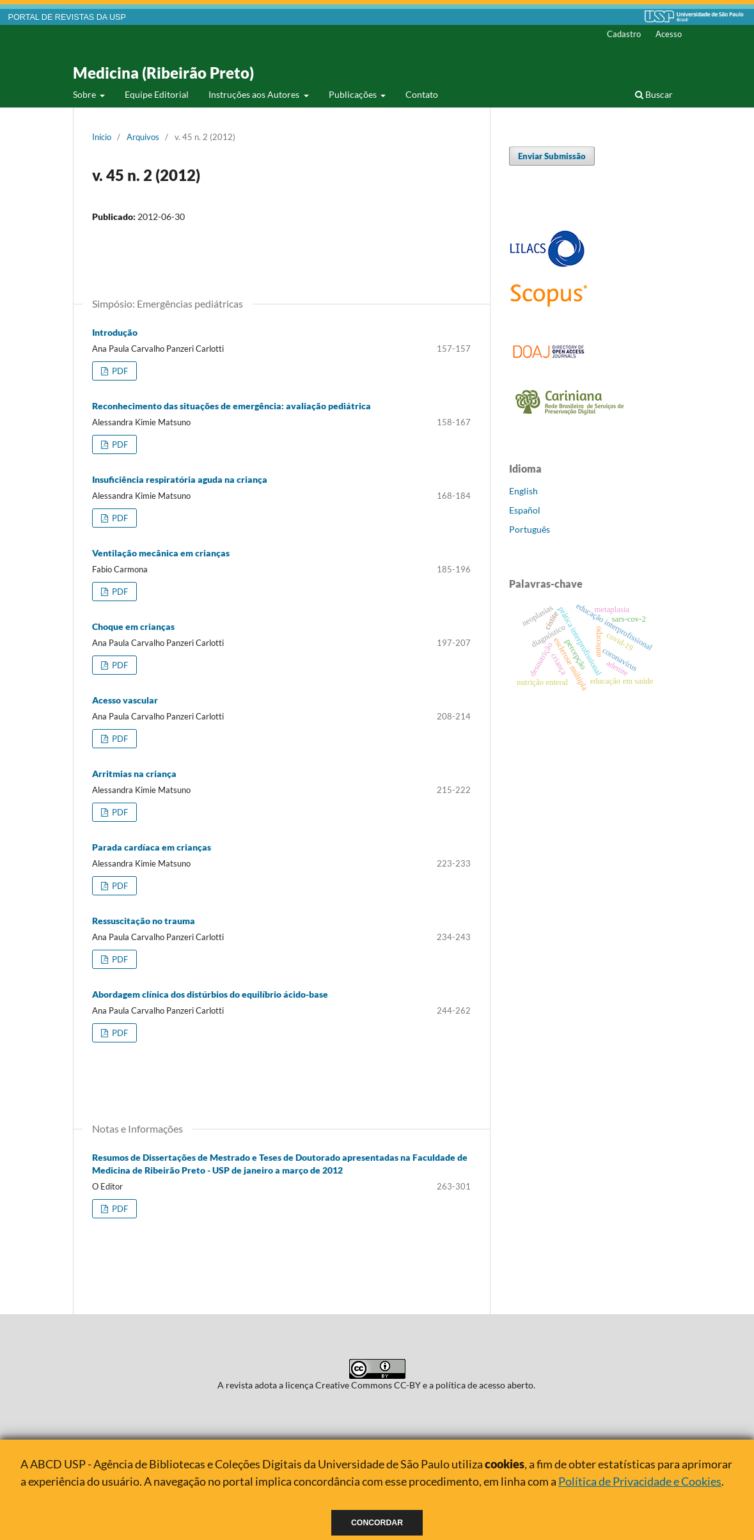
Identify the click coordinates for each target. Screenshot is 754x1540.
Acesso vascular (125, 700)
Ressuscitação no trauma (143, 920)
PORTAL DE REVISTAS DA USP (67, 17)
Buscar (654, 94)
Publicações (354, 94)
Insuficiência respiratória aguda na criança (179, 479)
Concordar (377, 1522)
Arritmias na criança (134, 773)
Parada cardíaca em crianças (151, 847)
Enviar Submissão (552, 156)
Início (101, 137)
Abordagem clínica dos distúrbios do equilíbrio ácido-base (210, 994)
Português (529, 529)
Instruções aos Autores (254, 94)
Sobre (85, 94)
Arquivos (143, 137)
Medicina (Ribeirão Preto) (163, 72)
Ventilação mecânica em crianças (161, 552)
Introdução (114, 332)
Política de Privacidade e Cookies (639, 1481)
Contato (421, 94)
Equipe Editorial (157, 94)
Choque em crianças (133, 626)
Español (524, 510)
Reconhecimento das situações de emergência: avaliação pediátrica (231, 405)
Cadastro (624, 34)
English (523, 490)
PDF (119, 371)
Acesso (669, 34)
